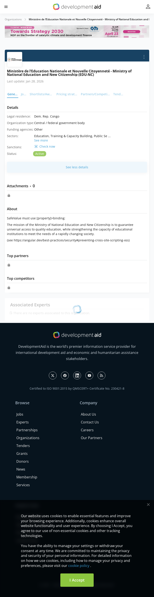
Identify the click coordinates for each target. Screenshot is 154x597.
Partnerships (27, 430)
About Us (88, 414)
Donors (22, 461)
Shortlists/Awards (42, 94)
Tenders (119, 94)
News (20, 469)
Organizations (13, 19)
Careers (87, 430)
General (12, 94)
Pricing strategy (67, 94)
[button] (6, 7)
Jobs (24, 94)
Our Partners (91, 437)
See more (41, 140)
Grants (22, 453)
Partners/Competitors (96, 94)
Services (23, 485)
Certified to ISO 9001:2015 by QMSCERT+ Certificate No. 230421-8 (77, 388)
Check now (47, 146)
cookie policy (78, 565)
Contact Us (90, 422)
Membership (26, 477)
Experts (22, 422)
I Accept (77, 580)
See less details (77, 167)
